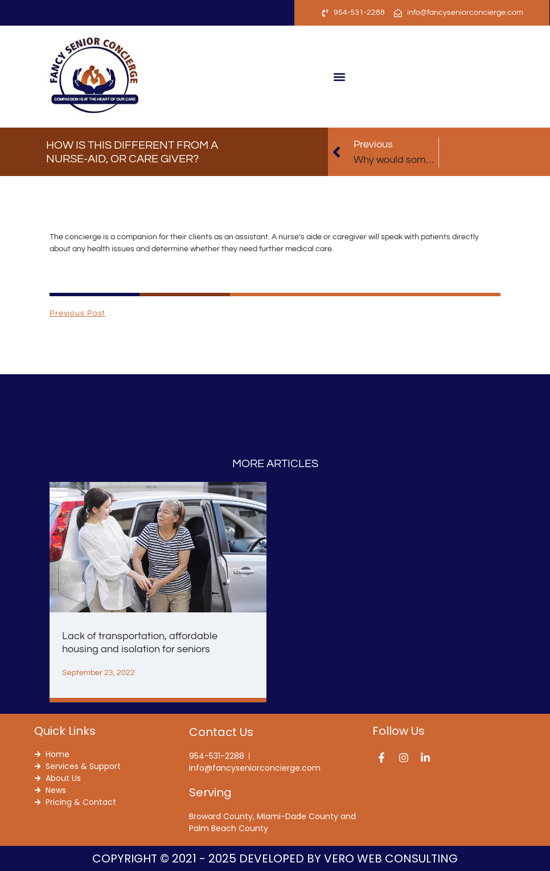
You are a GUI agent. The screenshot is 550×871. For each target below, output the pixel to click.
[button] (339, 76)
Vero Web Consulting (391, 858)
